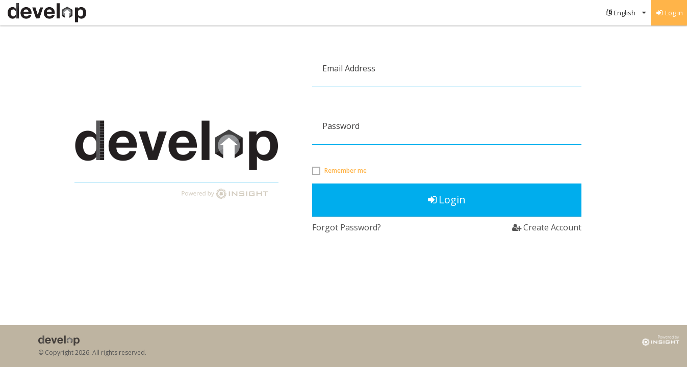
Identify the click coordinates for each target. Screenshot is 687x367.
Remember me (345, 171)
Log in (669, 12)
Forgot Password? (346, 227)
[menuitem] (626, 12)
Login (447, 199)
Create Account (546, 227)
